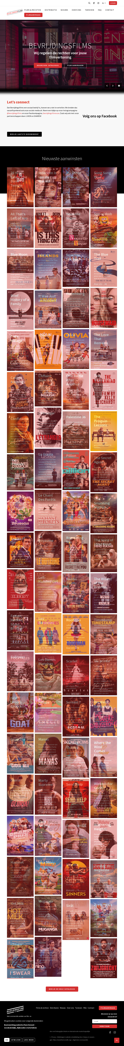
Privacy (53, 1037)
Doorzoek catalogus (48, 65)
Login (113, 3)
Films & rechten (32, 10)
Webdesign (60, 1037)
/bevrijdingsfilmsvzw (50, 113)
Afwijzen (16, 1040)
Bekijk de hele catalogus (62, 989)
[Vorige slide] (107, 85)
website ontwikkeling (72, 1037)
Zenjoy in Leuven (88, 1037)
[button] (116, 1040)
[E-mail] (104, 1021)
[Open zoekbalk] (89, 3)
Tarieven (89, 10)
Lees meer (29, 1040)
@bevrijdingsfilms (14, 113)
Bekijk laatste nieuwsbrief (24, 134)
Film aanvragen (75, 65)
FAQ (100, 10)
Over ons (76, 10)
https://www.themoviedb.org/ (62, 1040)
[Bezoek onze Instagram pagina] (98, 3)
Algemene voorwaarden (80, 1040)
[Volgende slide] (113, 85)
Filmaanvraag (33, 15)
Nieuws (64, 10)
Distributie (51, 10)
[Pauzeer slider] (119, 85)
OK (6, 1040)
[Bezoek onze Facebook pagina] (94, 3)
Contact (109, 10)
